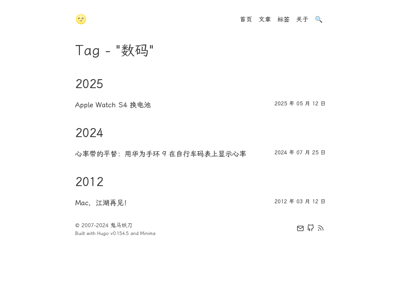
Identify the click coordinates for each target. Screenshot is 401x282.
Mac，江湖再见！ (103, 203)
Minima (147, 233)
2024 (89, 133)
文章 (264, 19)
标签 (283, 19)
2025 (89, 84)
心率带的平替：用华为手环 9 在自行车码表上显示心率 (160, 154)
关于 (302, 19)
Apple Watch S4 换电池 (113, 105)
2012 (89, 182)
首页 (246, 19)
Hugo (103, 233)
